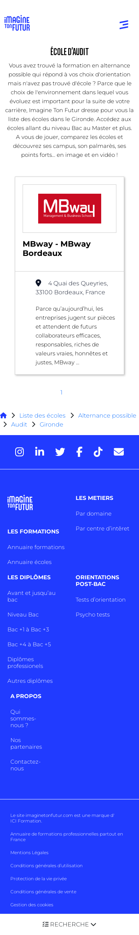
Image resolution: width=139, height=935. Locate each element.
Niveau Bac (23, 614)
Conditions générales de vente (43, 891)
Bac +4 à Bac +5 (29, 644)
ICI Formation (25, 821)
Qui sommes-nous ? (23, 718)
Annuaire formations (35, 547)
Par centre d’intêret (102, 528)
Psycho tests (93, 614)
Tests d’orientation (101, 599)
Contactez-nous (25, 765)
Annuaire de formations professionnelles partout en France (66, 836)
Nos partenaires (26, 743)
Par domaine (94, 513)
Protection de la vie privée (38, 878)
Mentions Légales (29, 852)
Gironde (51, 424)
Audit (19, 424)
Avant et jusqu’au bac (31, 596)
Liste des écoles (42, 415)
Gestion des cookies (31, 904)
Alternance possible (107, 415)
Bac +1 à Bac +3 (28, 629)
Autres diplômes (30, 680)
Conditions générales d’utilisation (46, 865)
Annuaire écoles (29, 561)
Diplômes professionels (25, 662)
